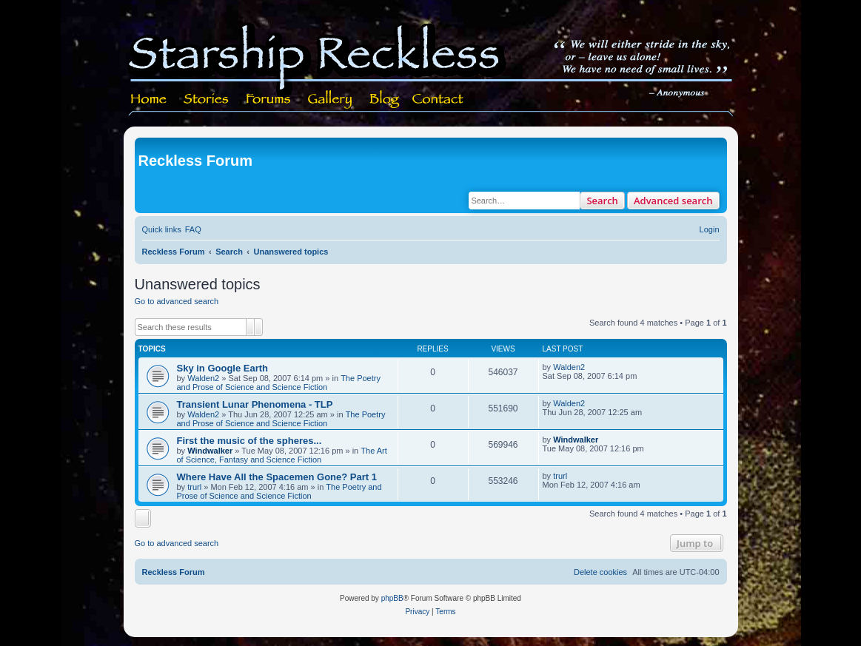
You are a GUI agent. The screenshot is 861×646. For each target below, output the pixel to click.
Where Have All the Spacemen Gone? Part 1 (277, 476)
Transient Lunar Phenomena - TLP (255, 404)
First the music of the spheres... (249, 440)
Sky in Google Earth (223, 368)
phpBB (392, 598)
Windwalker (209, 450)
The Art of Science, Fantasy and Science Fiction (282, 455)
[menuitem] (193, 229)
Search (602, 200)
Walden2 (203, 378)
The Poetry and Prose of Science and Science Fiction (279, 382)
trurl (194, 486)
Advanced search (673, 200)
